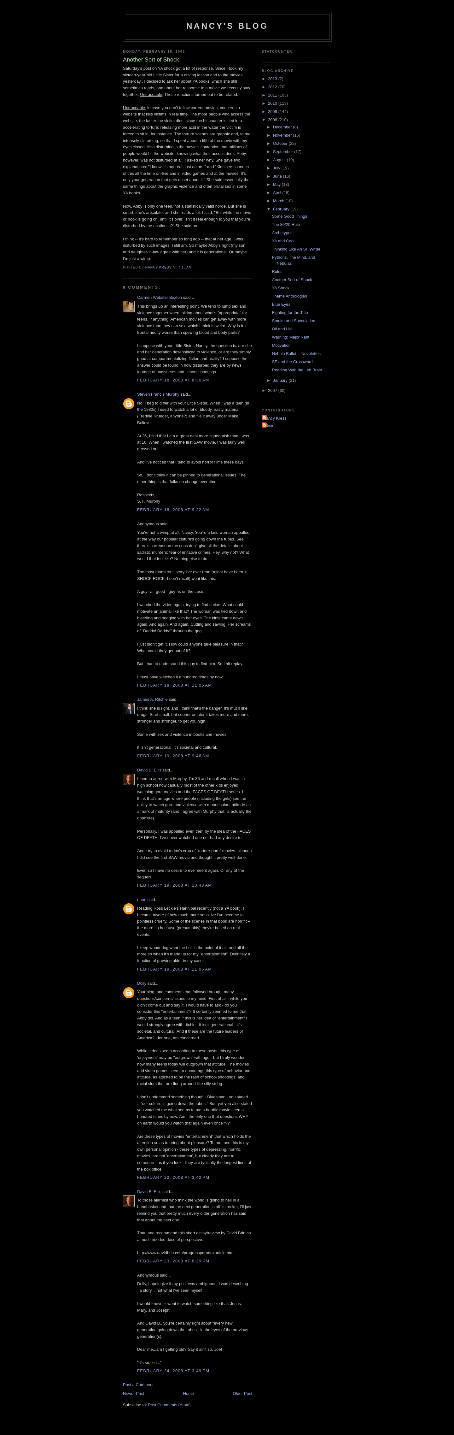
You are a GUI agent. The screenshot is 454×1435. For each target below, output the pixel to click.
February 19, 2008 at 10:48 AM (174, 885)
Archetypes (282, 232)
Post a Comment (138, 1384)
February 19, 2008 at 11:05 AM (174, 969)
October (281, 143)
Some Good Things (289, 216)
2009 (273, 111)
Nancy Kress (275, 418)
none (141, 899)
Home (188, 1393)
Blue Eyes (281, 304)
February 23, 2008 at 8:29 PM (173, 1261)
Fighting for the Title (290, 312)
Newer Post (133, 1393)
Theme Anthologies (289, 296)
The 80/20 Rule (286, 224)
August (280, 159)
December (283, 127)
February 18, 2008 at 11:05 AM (174, 685)
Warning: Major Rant (290, 337)
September (283, 151)
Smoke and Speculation (293, 320)
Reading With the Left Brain (297, 370)
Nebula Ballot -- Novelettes (296, 353)
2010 (273, 103)
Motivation (281, 345)
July (277, 168)
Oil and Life (282, 329)
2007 (273, 390)
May (277, 184)
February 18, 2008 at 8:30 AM (173, 380)
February (282, 209)
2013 (273, 78)
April (277, 192)
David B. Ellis (149, 770)
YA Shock (280, 288)
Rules (277, 271)
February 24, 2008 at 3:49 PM (173, 1370)
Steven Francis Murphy (158, 394)
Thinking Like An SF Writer (296, 249)
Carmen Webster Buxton (159, 297)
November (283, 135)
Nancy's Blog (227, 26)
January (281, 380)
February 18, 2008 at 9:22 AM (173, 509)
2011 (273, 95)
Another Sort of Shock (292, 279)
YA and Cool (283, 241)
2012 (273, 87)
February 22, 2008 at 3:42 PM (173, 1177)
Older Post (242, 1393)
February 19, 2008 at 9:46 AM (173, 755)
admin (268, 425)
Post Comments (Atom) (169, 1405)
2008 (273, 119)
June (278, 176)
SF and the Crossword (292, 361)
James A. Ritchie (152, 699)
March (279, 200)
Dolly (141, 983)
